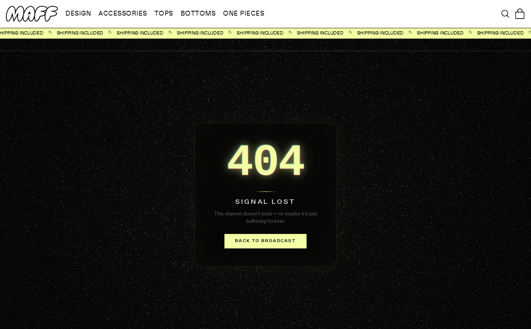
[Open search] (505, 14)
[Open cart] (520, 14)
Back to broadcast (265, 241)
